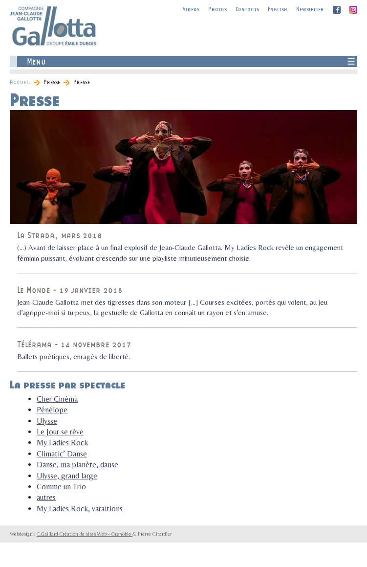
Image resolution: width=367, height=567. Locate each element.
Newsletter (310, 9)
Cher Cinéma (57, 399)
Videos (191, 9)
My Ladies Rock (62, 442)
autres (46, 497)
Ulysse (47, 421)
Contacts (247, 9)
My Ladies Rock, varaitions (80, 508)
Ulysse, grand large (67, 475)
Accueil (20, 82)
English (277, 9)
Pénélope (52, 409)
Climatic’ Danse (62, 453)
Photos (217, 9)
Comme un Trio (61, 486)
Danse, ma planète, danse (77, 464)
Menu (36, 61)
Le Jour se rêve (60, 431)
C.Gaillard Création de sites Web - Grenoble (84, 534)
